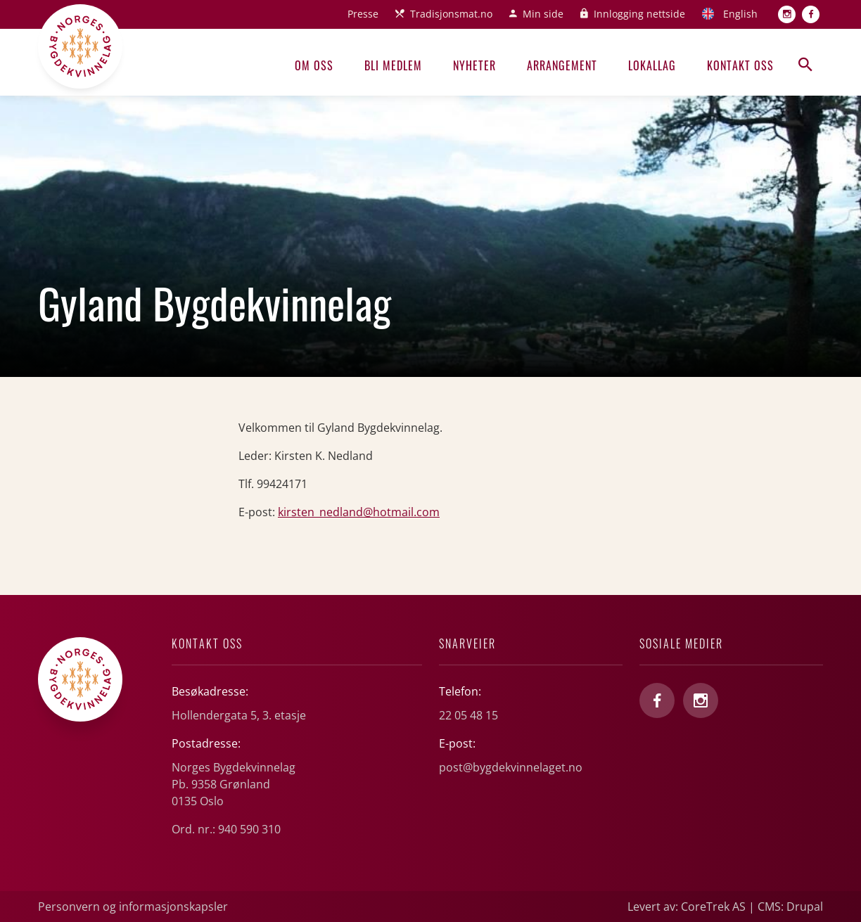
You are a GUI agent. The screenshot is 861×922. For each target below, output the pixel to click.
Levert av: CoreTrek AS (686, 906)
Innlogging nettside (639, 13)
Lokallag (652, 65)
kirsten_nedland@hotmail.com (359, 512)
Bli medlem (393, 65)
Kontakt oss (740, 65)
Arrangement (562, 65)
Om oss (314, 65)
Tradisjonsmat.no (451, 13)
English (740, 13)
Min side (543, 13)
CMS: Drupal (790, 906)
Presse (362, 13)
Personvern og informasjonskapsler (133, 906)
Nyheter (474, 65)
